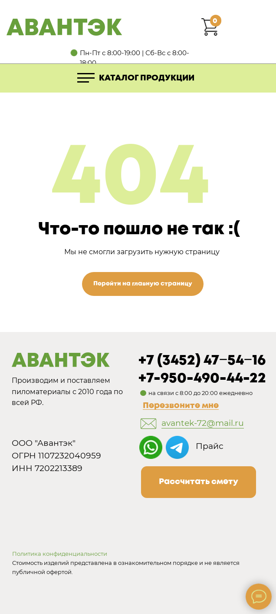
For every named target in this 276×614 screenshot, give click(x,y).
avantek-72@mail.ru (202, 423)
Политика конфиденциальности (59, 553)
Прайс (209, 446)
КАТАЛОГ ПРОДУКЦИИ (146, 78)
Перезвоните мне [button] (181, 405)
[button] (198, 482)
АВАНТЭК (64, 29)
